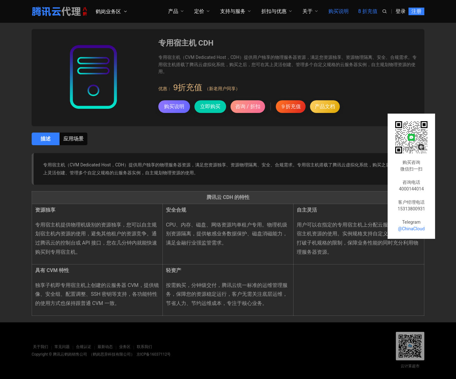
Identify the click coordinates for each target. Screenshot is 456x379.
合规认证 (82, 347)
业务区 (123, 347)
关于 (307, 11)
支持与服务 (232, 11)
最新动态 (103, 347)
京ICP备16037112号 (153, 354)
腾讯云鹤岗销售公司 (70, 354)
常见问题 (60, 347)
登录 (401, 11)
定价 (199, 11)
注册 (416, 11)
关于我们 (39, 347)
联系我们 (143, 347)
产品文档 (325, 106)
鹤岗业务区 (108, 12)
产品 (173, 11)
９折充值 (291, 106)
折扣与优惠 (274, 11)
